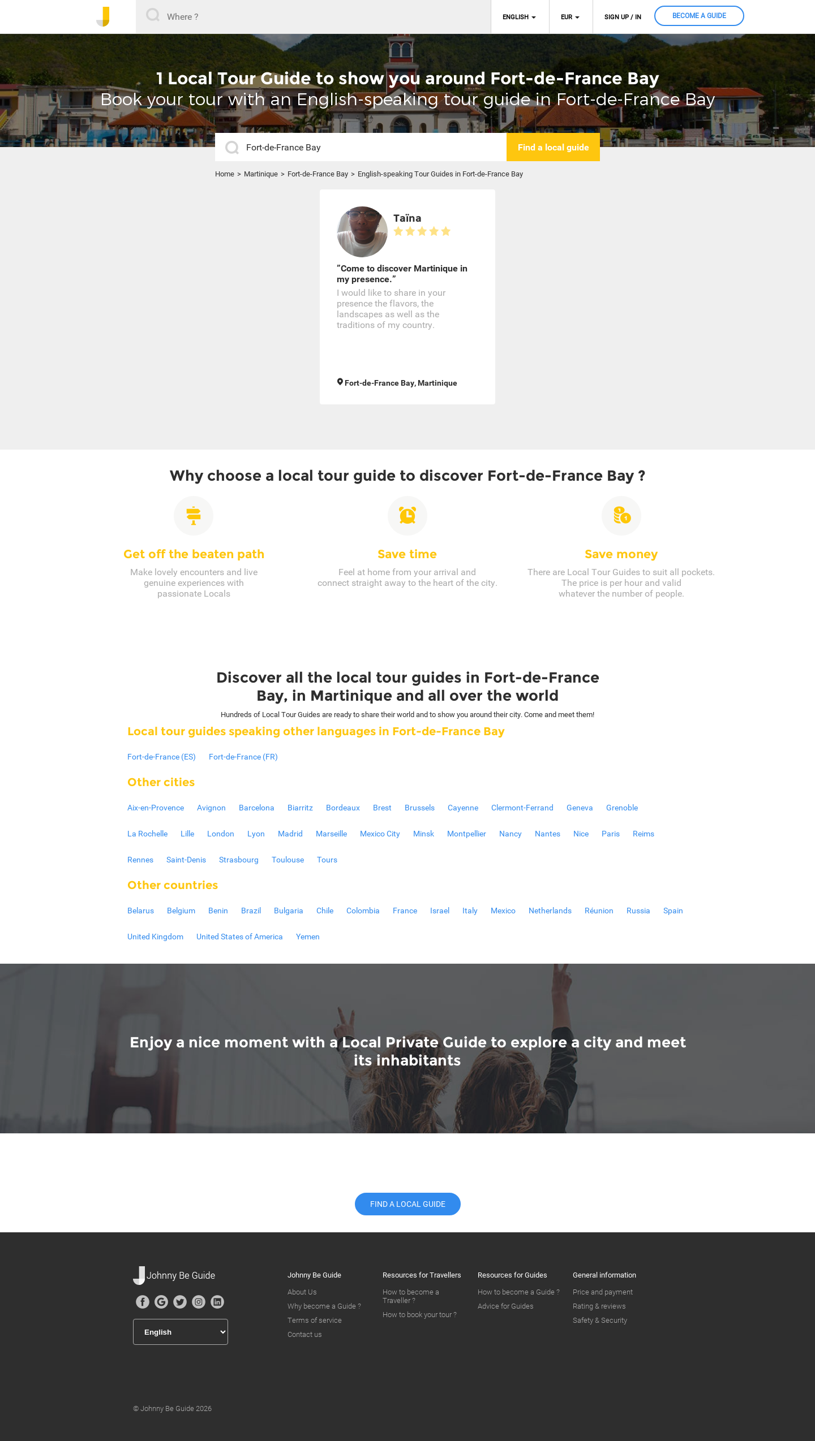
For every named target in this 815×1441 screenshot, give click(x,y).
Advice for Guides (506, 1306)
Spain (673, 910)
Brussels (420, 807)
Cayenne (463, 807)
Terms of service (315, 1320)
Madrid (290, 833)
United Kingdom (155, 936)
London (220, 833)
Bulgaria (288, 910)
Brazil (251, 910)
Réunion (599, 910)
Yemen (308, 936)
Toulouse (288, 859)
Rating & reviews (599, 1306)
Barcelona (256, 807)
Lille (187, 833)
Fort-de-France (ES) (161, 756)
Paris (611, 833)
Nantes (547, 833)
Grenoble (622, 807)
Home (224, 174)
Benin (218, 910)
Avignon (211, 807)
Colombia (363, 910)
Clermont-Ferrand (522, 807)
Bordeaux (343, 807)
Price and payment (603, 1292)
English (516, 17)
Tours (327, 859)
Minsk (423, 833)
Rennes (140, 859)
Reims (643, 833)
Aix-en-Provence (155, 807)
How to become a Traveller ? (411, 1296)
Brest (382, 807)
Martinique (261, 174)
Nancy (510, 833)
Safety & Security (600, 1320)
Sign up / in (622, 17)
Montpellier (466, 833)
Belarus (140, 910)
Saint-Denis (186, 859)
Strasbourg (239, 859)
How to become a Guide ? (519, 1292)
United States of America (239, 936)
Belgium (181, 910)
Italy (470, 910)
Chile (324, 910)
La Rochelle (147, 833)
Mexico (503, 910)
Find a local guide (407, 1204)
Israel (439, 910)
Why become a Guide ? (324, 1306)
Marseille (331, 833)
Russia (638, 910)
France (405, 910)
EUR (566, 17)
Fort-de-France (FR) (243, 756)
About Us (302, 1292)
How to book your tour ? (420, 1314)
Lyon (256, 833)
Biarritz (300, 807)
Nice (581, 833)
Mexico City (380, 833)
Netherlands (550, 910)
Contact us (305, 1334)
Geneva (580, 807)
